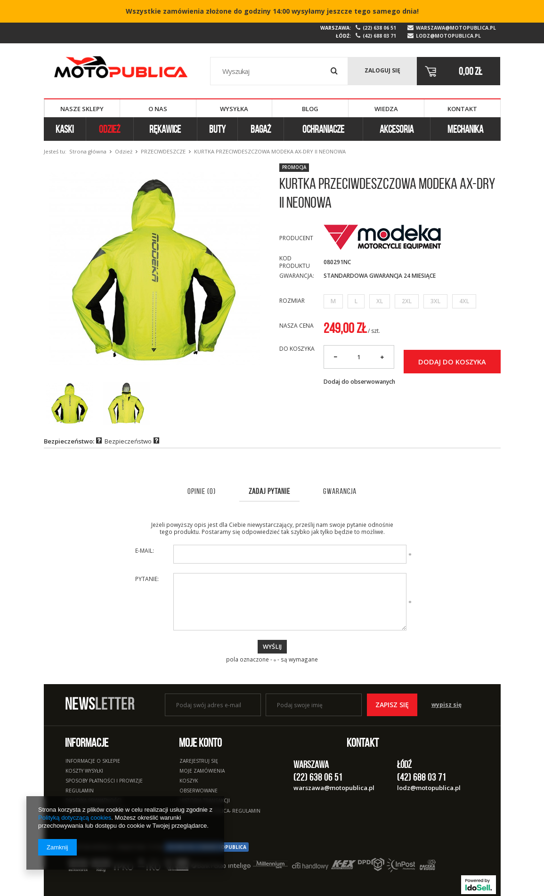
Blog (310, 109)
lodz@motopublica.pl (448, 36)
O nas (157, 109)
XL (379, 301)
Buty (217, 129)
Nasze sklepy (82, 109)
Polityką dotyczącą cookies (74, 817)
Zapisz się (392, 704)
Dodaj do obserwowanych (359, 382)
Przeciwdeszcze (163, 151)
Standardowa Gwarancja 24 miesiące (380, 276)
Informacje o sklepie (92, 761)
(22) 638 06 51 (379, 28)
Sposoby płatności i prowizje (104, 781)
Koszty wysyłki (84, 771)
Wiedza (386, 109)
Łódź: (343, 35)
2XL (407, 301)
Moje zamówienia (202, 771)
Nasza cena (296, 326)
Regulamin (79, 791)
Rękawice (165, 129)
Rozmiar (292, 301)
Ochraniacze (323, 129)
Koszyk (188, 781)
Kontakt (462, 109)
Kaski (64, 129)
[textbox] (279, 71)
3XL (435, 301)
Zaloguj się (382, 70)
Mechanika (465, 129)
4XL (464, 301)
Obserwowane (198, 791)
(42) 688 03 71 (379, 36)
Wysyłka (234, 109)
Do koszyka (297, 349)
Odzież (109, 129)
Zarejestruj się (198, 761)
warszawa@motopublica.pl (456, 28)
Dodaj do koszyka (452, 361)
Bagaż (261, 129)
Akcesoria (397, 129)
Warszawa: (335, 27)
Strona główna (87, 151)
